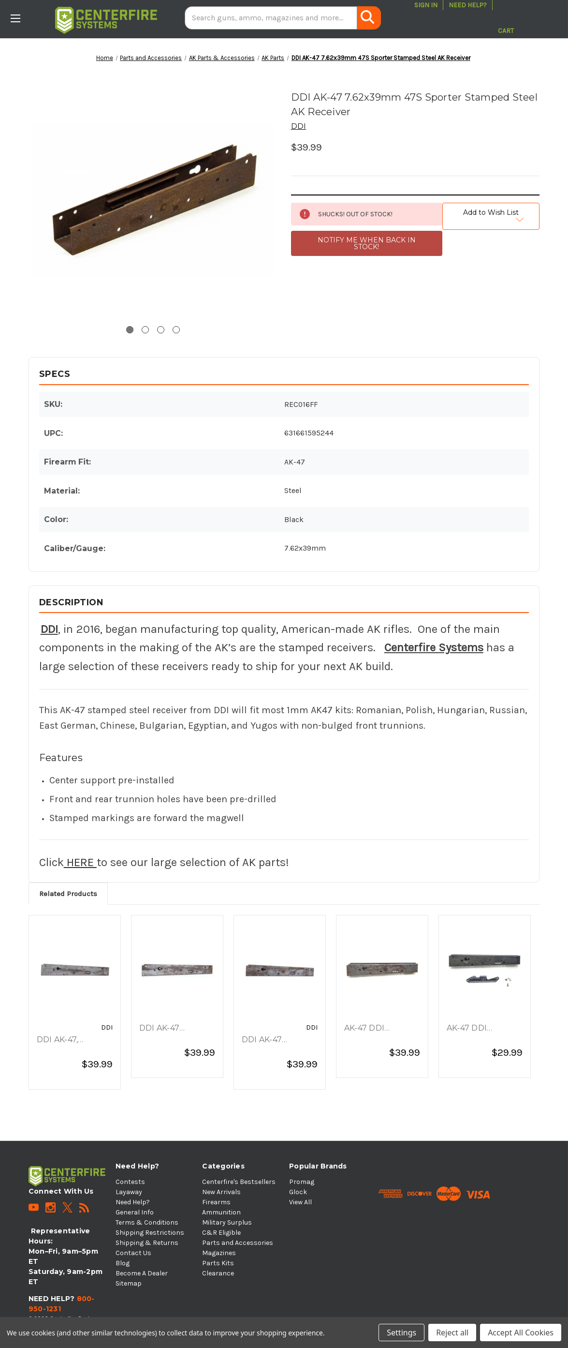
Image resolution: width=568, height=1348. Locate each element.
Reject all (452, 1332)
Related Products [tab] (68, 893)
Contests (130, 1182)
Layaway (129, 1192)
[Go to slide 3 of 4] (160, 329)
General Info (135, 1212)
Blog (123, 1263)
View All (300, 1202)
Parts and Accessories (237, 1243)
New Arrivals (221, 1192)
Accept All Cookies (520, 1332)
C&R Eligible (221, 1232)
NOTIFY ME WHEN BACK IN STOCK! (367, 243)
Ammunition (221, 1212)
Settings (401, 1332)
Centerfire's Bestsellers (239, 1182)
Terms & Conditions (147, 1222)
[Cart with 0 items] (506, 18)
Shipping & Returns (147, 1243)
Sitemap (129, 1283)
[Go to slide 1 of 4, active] (129, 329)
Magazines (219, 1253)
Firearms (216, 1202)
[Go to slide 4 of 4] (176, 329)
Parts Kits (218, 1263)
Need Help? (468, 5)
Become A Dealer (142, 1273)
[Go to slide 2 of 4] (145, 329)
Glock (298, 1192)
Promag (301, 1182)
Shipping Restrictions (150, 1232)
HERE (80, 862)
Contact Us (133, 1253)
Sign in (425, 5)
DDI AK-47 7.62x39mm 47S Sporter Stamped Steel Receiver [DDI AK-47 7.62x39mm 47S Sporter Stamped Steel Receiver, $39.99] (174, 1028)
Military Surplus (227, 1222)
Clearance (218, 1273)
